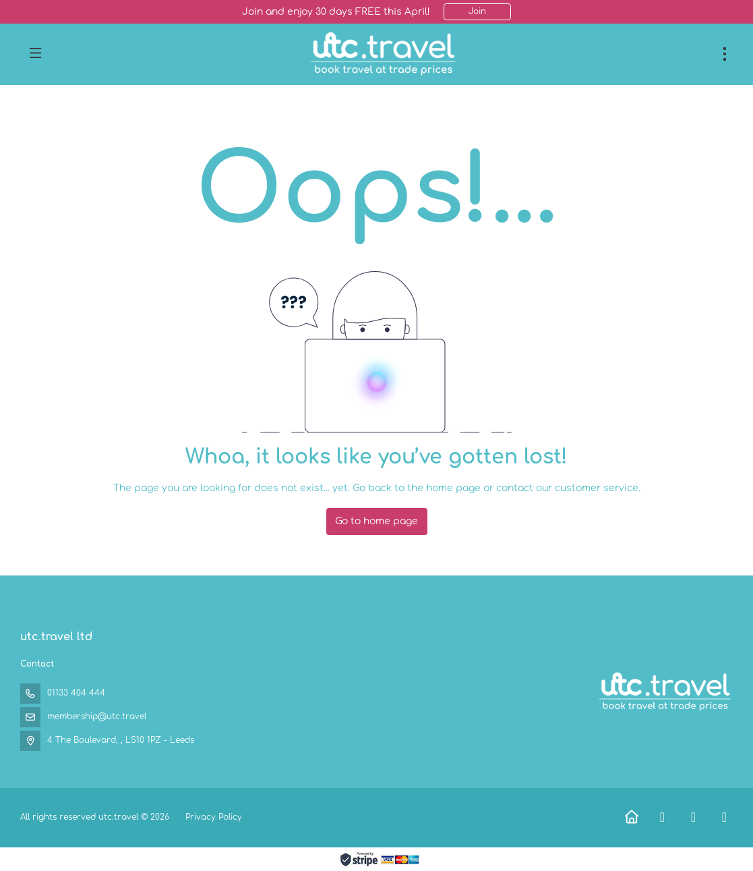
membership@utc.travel (96, 716)
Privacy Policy (213, 817)
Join (477, 11)
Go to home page (376, 521)
